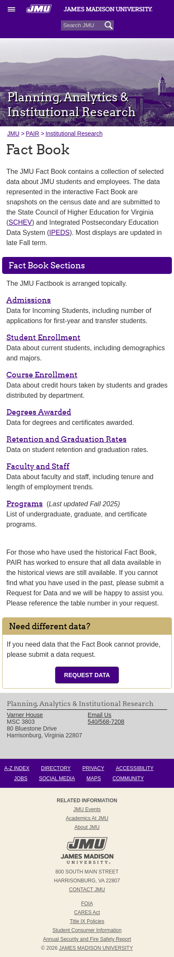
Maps (93, 778)
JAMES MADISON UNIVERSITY (96, 948)
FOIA (87, 904)
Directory (56, 768)
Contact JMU (87, 890)
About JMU (87, 827)
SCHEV (20, 222)
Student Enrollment (43, 337)
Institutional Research (74, 133)
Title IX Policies (87, 921)
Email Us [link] (99, 714)
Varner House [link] (25, 714)
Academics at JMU (87, 818)
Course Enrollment (41, 374)
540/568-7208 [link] (106, 721)
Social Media (57, 778)
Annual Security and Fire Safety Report (87, 939)
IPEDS (59, 232)
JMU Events (87, 809)
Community (128, 778)
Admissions (28, 300)
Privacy (93, 768)
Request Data (87, 675)
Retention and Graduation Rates (66, 439)
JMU (13, 133)
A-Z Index (16, 768)
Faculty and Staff (37, 466)
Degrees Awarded (38, 411)
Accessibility (135, 768)
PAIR (32, 133)
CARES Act (87, 912)
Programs (24, 503)
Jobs (20, 778)
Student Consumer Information (87, 930)
